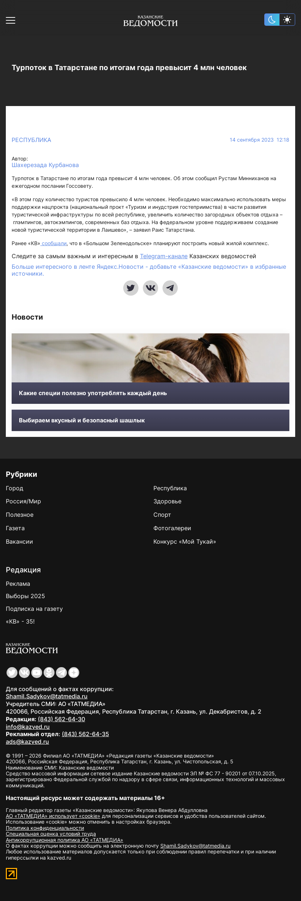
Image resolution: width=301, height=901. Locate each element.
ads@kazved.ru (27, 741)
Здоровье (167, 501)
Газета (15, 528)
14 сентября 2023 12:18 (259, 140)
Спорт (162, 514)
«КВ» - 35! (20, 621)
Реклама (18, 583)
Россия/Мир (23, 501)
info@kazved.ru (28, 726)
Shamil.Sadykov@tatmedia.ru (47, 696)
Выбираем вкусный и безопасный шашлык (82, 420)
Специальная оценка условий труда (51, 834)
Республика (31, 139)
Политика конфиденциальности (45, 828)
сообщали (53, 243)
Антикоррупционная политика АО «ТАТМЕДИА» (64, 840)
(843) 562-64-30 (61, 719)
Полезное (19, 514)
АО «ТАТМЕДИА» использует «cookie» (53, 816)
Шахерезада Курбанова (45, 165)
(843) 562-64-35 (85, 734)
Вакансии (19, 541)
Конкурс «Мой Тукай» (184, 541)
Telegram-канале (164, 256)
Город (14, 488)
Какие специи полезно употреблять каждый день (93, 393)
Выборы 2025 (25, 596)
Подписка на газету (34, 608)
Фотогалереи (172, 528)
